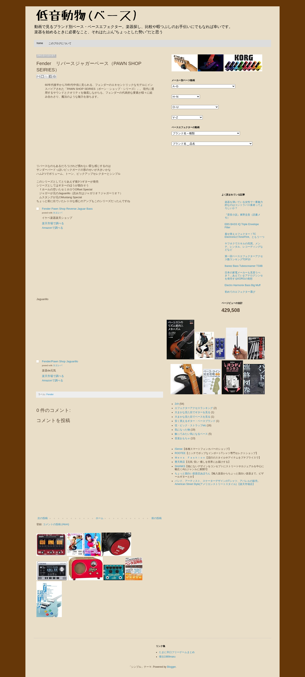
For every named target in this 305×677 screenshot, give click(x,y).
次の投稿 (42, 518)
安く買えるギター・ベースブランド (195, 420)
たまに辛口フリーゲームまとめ (177, 652)
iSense (179, 448)
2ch (177, 403)
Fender (50, 394)
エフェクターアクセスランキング (194, 408)
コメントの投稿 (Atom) (56, 524)
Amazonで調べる (52, 227)
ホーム (99, 518)
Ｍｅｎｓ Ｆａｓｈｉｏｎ (190, 457)
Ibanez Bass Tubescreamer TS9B (244, 265)
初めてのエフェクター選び (240, 291)
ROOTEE (180, 453)
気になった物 (182, 429)
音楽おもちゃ (182, 438)
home (40, 43)
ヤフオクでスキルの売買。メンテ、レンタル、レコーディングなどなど (244, 246)
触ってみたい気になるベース (191, 433)
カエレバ (57, 213)
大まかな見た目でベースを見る (192, 416)
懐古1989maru (167, 656)
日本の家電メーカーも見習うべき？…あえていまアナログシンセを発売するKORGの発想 (244, 275)
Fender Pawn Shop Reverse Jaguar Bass (67, 208)
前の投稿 (156, 518)
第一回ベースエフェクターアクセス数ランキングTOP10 (244, 258)
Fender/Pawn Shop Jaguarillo (60, 361)
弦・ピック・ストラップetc (190, 425)
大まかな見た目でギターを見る (192, 412)
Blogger (171, 666)
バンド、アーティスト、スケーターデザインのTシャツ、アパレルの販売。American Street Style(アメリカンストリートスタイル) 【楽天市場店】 (217, 482)
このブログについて (60, 43)
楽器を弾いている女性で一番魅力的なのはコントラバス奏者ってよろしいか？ (244, 205)
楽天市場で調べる (53, 223)
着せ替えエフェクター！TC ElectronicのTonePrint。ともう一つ (244, 235)
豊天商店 (180, 461)
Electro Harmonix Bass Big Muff (243, 285)
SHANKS (180, 466)
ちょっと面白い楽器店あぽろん (192, 473)
